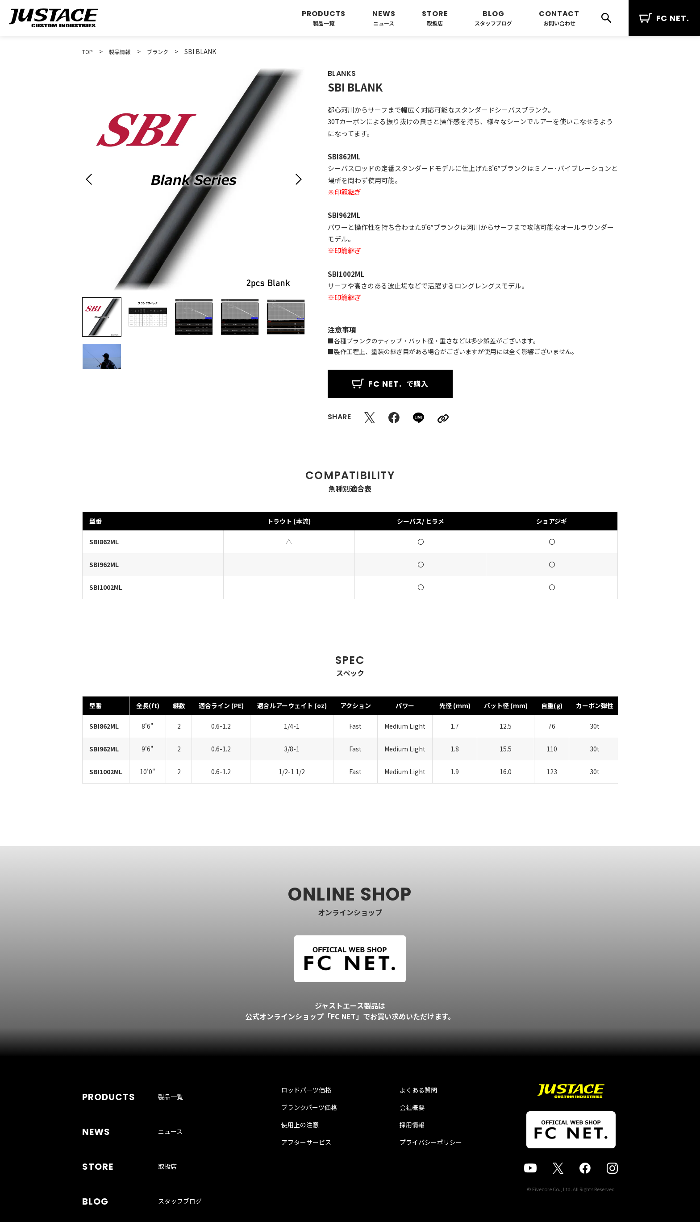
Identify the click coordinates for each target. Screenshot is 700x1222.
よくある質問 (409, 1108)
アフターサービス (315, 1160)
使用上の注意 (309, 1143)
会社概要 (403, 1125)
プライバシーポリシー (422, 1160)
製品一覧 (323, 23)
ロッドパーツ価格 (315, 1108)
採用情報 (403, 1143)
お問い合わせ (559, 23)
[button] (88, 179)
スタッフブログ (493, 23)
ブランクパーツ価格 (318, 1125)
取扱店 (435, 23)
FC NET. (664, 18)
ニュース (383, 23)
